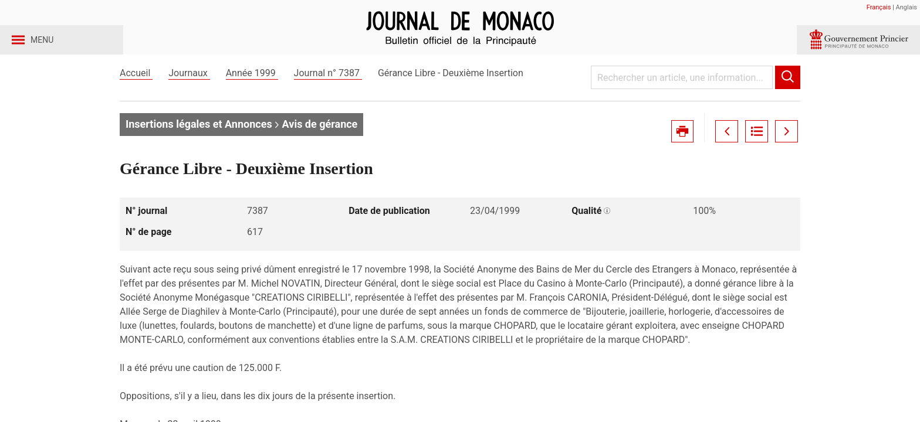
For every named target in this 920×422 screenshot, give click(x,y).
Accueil (136, 92)
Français (879, 7)
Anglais (906, 7)
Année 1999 (252, 92)
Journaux (188, 92)
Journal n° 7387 (328, 92)
